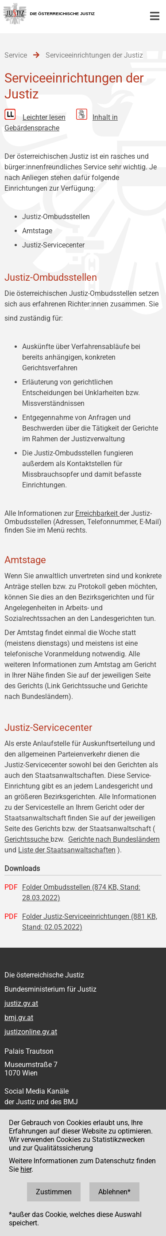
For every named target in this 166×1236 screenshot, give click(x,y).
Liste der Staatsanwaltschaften (67, 850)
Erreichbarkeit (97, 513)
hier (25, 1169)
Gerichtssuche (27, 839)
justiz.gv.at (21, 1003)
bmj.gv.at (18, 1017)
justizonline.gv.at (30, 1032)
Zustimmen (54, 1192)
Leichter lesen (44, 117)
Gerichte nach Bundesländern (114, 839)
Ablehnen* (114, 1192)
